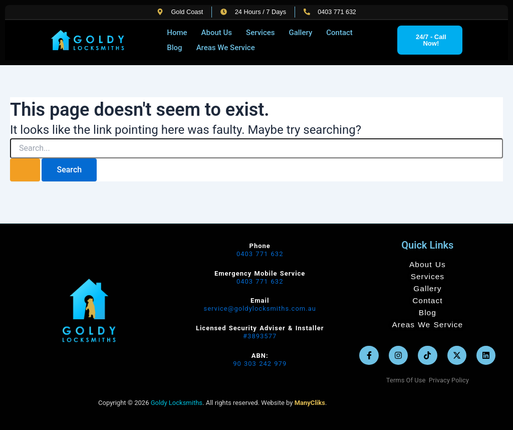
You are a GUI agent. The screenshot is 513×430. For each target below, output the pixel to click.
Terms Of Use (407, 380)
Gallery (300, 32)
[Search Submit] (25, 169)
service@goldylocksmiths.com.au (259, 308)
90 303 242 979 (260, 363)
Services (260, 32)
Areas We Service (225, 47)
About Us (216, 32)
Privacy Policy (449, 380)
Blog (174, 47)
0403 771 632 (260, 254)
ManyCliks (310, 402)
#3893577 (260, 336)
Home (177, 32)
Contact (339, 32)
